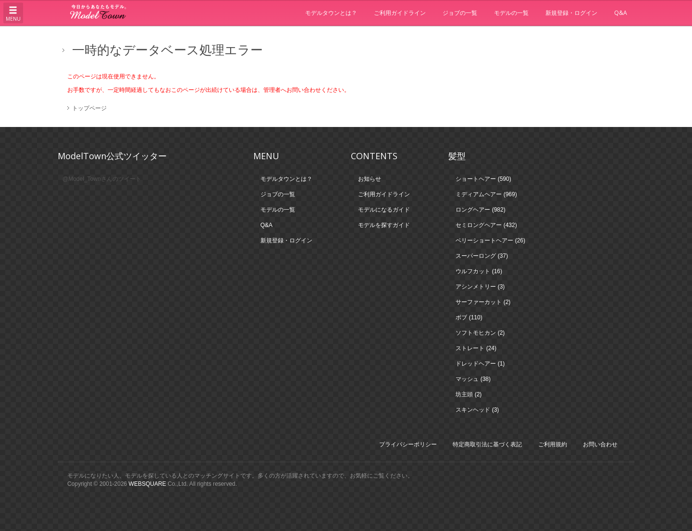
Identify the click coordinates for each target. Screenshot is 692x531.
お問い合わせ (600, 444)
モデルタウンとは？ (331, 13)
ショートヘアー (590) (483, 179)
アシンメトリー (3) (480, 286)
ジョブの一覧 (460, 13)
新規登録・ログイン (571, 13)
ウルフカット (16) (479, 271)
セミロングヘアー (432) (486, 225)
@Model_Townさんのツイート (101, 179)
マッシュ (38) (473, 379)
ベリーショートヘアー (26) (490, 240)
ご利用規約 (552, 444)
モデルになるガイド (384, 209)
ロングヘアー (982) (480, 209)
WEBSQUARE (147, 483)
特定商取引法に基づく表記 (487, 444)
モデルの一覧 (511, 13)
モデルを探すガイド (384, 225)
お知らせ (369, 179)
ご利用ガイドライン (400, 13)
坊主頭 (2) (469, 394)
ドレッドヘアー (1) (480, 363)
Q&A (620, 13)
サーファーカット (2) (483, 302)
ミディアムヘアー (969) (486, 194)
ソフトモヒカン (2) (480, 332)
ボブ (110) (469, 317)
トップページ (89, 108)
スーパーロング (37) (482, 256)
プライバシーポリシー (408, 444)
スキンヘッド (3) (477, 409)
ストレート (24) (476, 348)
